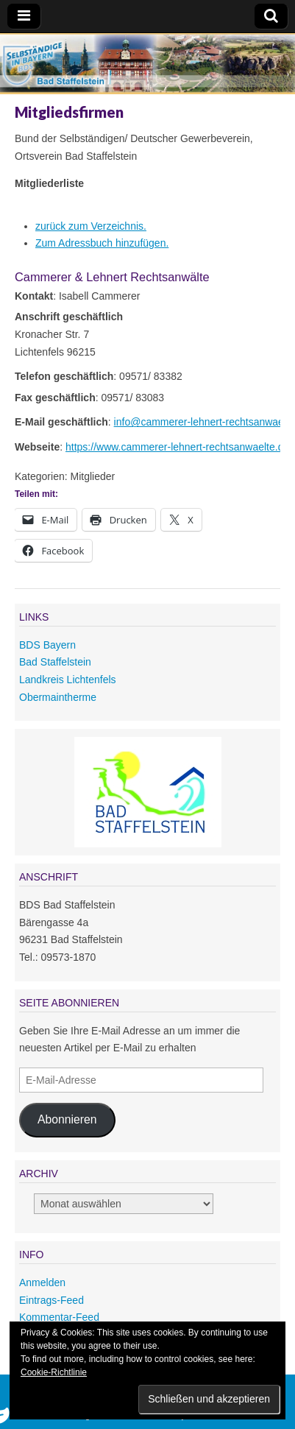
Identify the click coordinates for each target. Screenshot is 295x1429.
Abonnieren (67, 1119)
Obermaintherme (57, 697)
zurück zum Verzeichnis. (90, 226)
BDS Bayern (47, 645)
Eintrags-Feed (51, 1300)
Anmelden (42, 1282)
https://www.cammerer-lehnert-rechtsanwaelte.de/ (178, 447)
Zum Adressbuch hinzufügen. (101, 243)
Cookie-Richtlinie (54, 1372)
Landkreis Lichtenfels (67, 679)
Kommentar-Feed (59, 1317)
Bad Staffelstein (55, 662)
